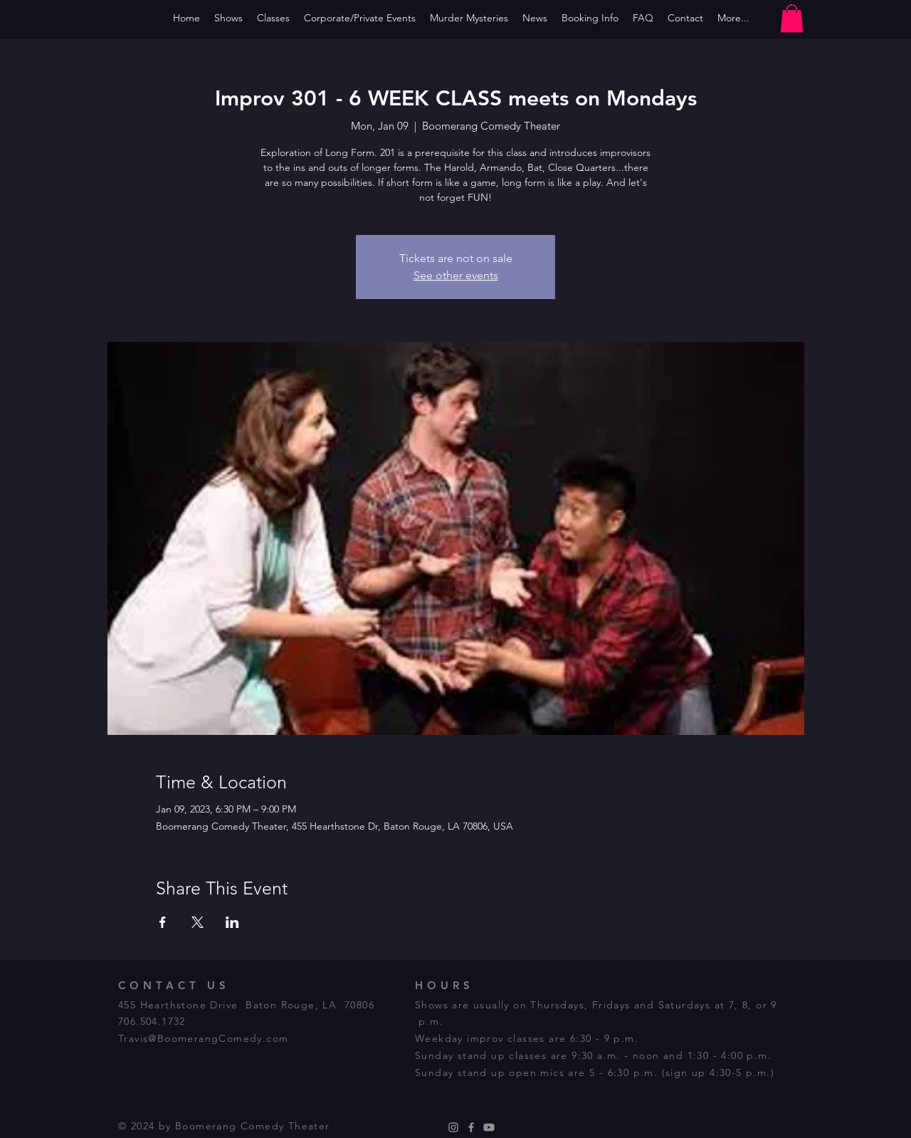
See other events (456, 275)
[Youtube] (489, 1127)
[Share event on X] (197, 922)
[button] (792, 18)
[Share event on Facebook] (162, 922)
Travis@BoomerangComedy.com (203, 1038)
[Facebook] (471, 1127)
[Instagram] (453, 1127)
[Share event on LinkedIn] (232, 922)
